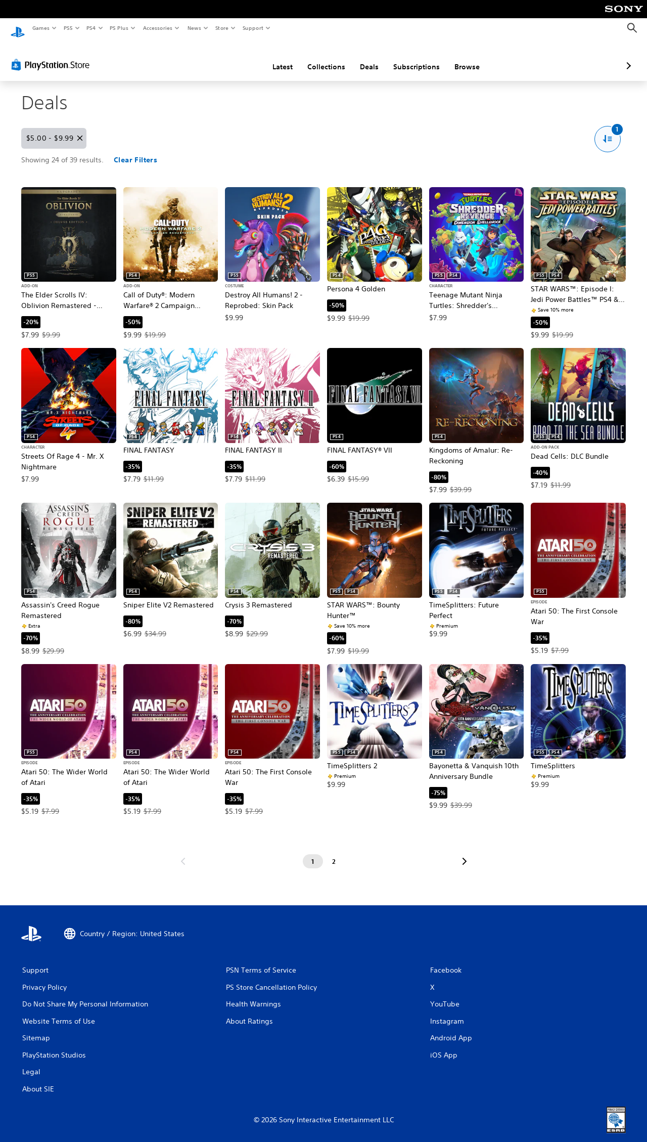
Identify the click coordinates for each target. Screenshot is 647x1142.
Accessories (157, 27)
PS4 (91, 27)
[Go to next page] (464, 852)
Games (40, 27)
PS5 (68, 27)
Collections (273, 57)
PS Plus (119, 27)
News (194, 27)
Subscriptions (363, 57)
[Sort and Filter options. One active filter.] (607, 129)
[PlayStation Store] (52, 55)
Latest (229, 57)
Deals (315, 57)
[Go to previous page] (183, 852)
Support (252, 27)
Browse (413, 57)
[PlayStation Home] (17, 28)
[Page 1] (313, 852)
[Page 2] (334, 852)
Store (221, 27)
